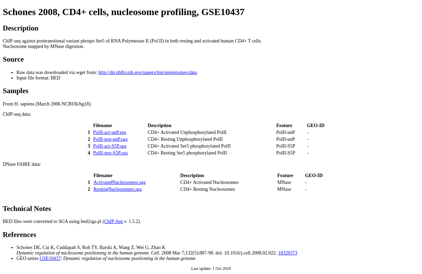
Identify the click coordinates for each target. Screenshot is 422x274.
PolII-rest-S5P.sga (110, 152)
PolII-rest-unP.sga (110, 139)
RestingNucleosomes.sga (118, 189)
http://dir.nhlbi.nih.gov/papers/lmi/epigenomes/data (147, 72)
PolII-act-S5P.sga (109, 146)
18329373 (287, 253)
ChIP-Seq (113, 221)
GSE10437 (50, 258)
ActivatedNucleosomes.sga (120, 182)
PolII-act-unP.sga (109, 132)
